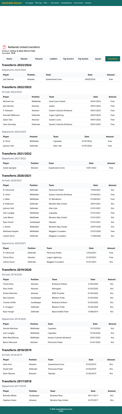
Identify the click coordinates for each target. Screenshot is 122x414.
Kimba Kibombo (10, 293)
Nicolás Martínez (10, 328)
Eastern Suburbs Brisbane (60, 110)
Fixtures (39, 58)
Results (24, 58)
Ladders (53, 58)
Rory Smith (8, 288)
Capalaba (57, 141)
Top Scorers (68, 58)
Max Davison (9, 297)
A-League (29, 3)
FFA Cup (38, 3)
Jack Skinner (8, 79)
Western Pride (58, 297)
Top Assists (83, 58)
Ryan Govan (8, 222)
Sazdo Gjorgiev (9, 168)
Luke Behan (8, 217)
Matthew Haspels (11, 231)
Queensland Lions (54, 79)
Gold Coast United (57, 101)
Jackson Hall (8, 145)
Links (61, 411)
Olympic (52, 222)
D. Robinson (8, 203)
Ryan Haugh (8, 311)
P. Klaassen (8, 110)
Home (9, 58)
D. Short (6, 141)
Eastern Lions (55, 119)
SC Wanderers (55, 199)
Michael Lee (8, 101)
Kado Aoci (7, 364)
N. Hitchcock (8, 190)
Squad (98, 58)
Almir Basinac (9, 373)
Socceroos (55, 3)
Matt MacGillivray (11, 337)
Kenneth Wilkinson (11, 115)
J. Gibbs (6, 199)
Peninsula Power (56, 190)
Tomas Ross (8, 257)
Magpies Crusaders (57, 231)
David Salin (8, 369)
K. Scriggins (8, 307)
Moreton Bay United (58, 203)
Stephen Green (9, 400)
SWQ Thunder (58, 293)
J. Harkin (7, 226)
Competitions (66, 3)
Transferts (112, 58)
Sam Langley (8, 213)
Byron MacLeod (10, 342)
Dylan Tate (7, 119)
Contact (88, 3)
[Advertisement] (61, 27)
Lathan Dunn (9, 236)
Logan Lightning (56, 115)
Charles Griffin (9, 302)
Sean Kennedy (9, 124)
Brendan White (9, 395)
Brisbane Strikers (59, 284)
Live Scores (78, 3)
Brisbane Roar (56, 395)
